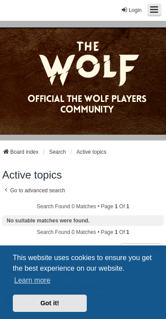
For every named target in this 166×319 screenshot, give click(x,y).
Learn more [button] (32, 280)
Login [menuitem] (131, 10)
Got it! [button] (49, 303)
